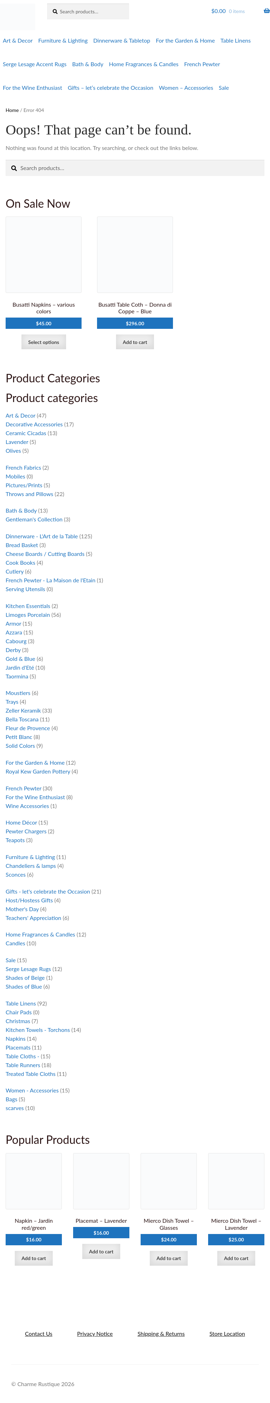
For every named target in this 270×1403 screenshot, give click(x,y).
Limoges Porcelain (28, 614)
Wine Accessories (27, 805)
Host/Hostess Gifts (29, 900)
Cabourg (16, 641)
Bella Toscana (22, 719)
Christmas (18, 1020)
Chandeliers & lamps (31, 865)
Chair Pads (19, 1012)
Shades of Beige (25, 977)
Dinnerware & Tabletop (121, 40)
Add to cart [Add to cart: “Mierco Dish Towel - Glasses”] (168, 1258)
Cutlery (15, 571)
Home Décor (21, 822)
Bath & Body (87, 64)
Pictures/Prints (24, 485)
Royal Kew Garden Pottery (38, 771)
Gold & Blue (20, 658)
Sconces (16, 874)
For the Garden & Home (185, 40)
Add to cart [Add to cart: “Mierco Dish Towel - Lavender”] (236, 1258)
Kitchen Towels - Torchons (38, 1029)
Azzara (14, 632)
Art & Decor (18, 40)
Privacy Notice (94, 1333)
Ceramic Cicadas (26, 433)
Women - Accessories (32, 1090)
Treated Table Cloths (31, 1073)
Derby (13, 649)
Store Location (227, 1333)
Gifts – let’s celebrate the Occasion (110, 87)
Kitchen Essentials (28, 605)
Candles (15, 943)
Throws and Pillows (29, 493)
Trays (12, 701)
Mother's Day (22, 909)
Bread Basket (22, 544)
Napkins (16, 1038)
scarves (15, 1107)
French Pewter (202, 64)
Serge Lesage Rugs (28, 968)
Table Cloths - (22, 1056)
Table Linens (235, 40)
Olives (13, 450)
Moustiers (18, 692)
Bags (11, 1099)
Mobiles (15, 476)
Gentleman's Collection (34, 519)
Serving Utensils (25, 588)
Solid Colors (20, 745)
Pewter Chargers (26, 831)
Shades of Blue (24, 986)
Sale (224, 87)
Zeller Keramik (23, 710)
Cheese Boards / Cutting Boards (45, 553)
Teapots (15, 840)
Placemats (18, 1047)
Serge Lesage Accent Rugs (34, 64)
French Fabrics (23, 467)
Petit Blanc (19, 736)
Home (12, 110)
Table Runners (23, 1064)
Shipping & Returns (161, 1333)
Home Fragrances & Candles (144, 64)
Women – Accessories (186, 87)
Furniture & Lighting (63, 40)
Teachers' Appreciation (33, 917)
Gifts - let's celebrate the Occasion (48, 891)
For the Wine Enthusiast (32, 87)
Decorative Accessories (34, 424)
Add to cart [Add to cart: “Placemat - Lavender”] (101, 1251)
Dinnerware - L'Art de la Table (42, 536)
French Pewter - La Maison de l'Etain (50, 580)
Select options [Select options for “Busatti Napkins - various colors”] (43, 342)
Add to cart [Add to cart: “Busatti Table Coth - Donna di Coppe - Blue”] (135, 342)
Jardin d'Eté (20, 667)
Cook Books (20, 562)
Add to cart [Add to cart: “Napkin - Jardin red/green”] (33, 1258)
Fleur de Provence (28, 728)
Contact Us (38, 1333)
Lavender (17, 441)
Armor (13, 623)
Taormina (17, 676)
